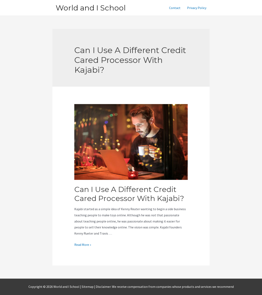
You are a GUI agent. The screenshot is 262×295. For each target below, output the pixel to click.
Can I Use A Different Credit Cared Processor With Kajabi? (129, 194)
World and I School (91, 7)
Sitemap (88, 287)
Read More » (82, 245)
